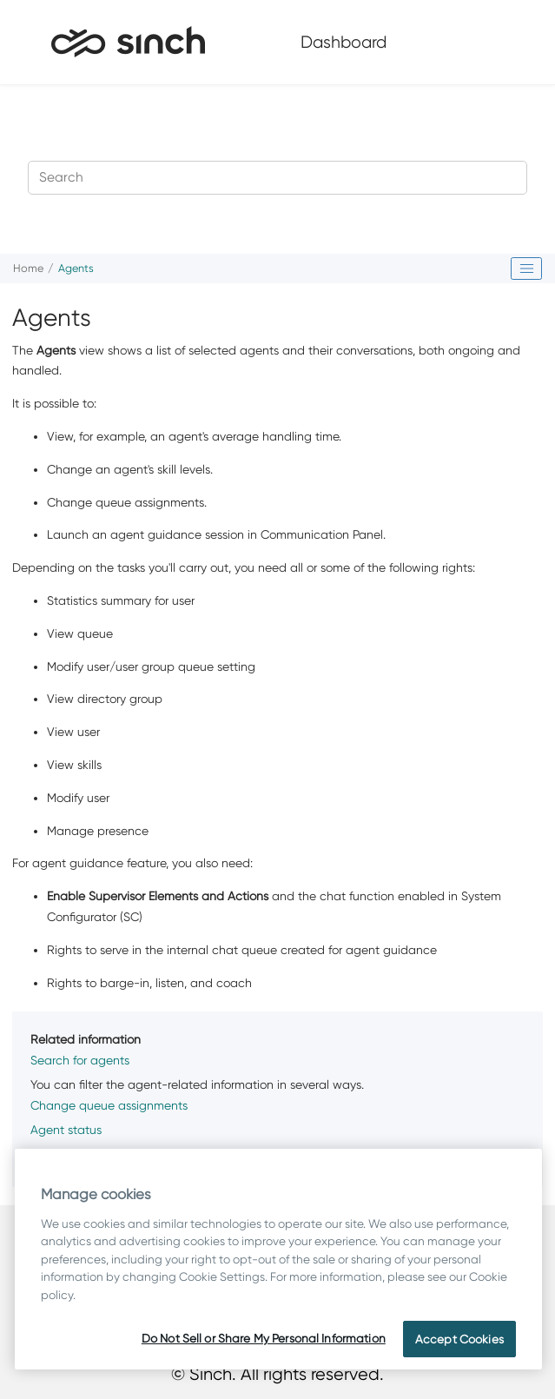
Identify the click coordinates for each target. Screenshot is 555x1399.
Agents (76, 268)
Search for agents (79, 1060)
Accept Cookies (459, 1339)
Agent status (66, 1130)
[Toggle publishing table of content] (526, 268)
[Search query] (277, 178)
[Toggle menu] (514, 41)
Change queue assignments (109, 1105)
